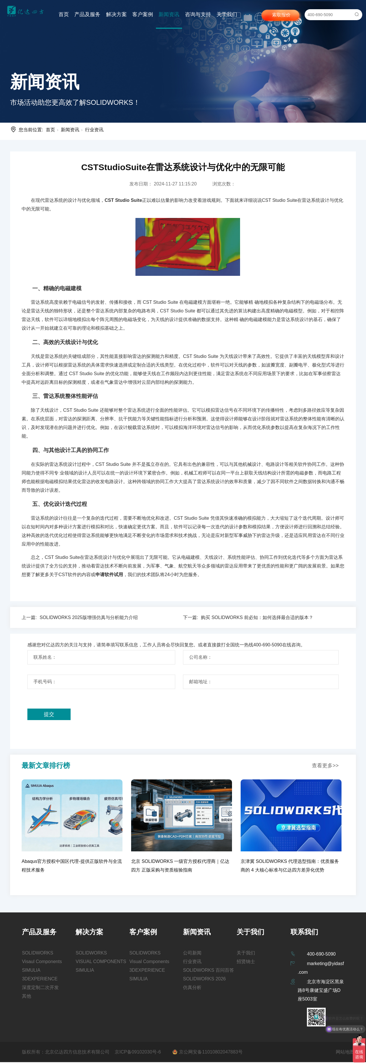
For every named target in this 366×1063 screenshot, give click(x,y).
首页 (64, 14)
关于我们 (226, 14)
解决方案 (116, 14)
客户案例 (142, 14)
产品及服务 (87, 14)
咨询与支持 (198, 14)
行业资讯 (94, 129)
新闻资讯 (169, 14)
